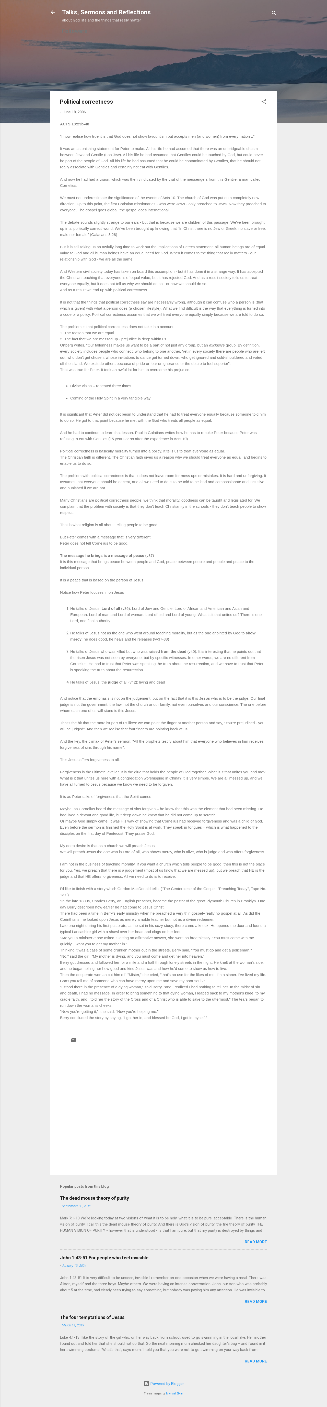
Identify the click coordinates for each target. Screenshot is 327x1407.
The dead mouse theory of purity (94, 1198)
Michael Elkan (174, 1393)
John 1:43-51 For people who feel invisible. (105, 1257)
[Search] (274, 14)
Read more (256, 1242)
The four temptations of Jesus (92, 1317)
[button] (264, 102)
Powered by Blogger (163, 1383)
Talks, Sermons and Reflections (106, 12)
